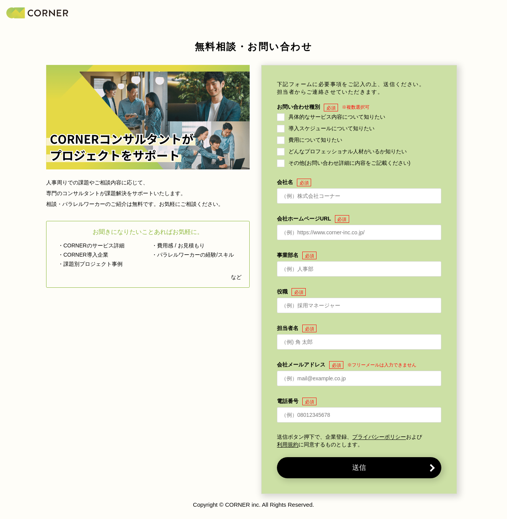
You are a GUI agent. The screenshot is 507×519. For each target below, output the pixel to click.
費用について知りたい (315, 139)
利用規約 (287, 445)
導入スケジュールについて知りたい (331, 128)
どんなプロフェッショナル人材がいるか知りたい (347, 151)
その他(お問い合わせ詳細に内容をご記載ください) (349, 162)
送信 (359, 467)
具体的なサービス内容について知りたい (336, 116)
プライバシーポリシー (379, 437)
